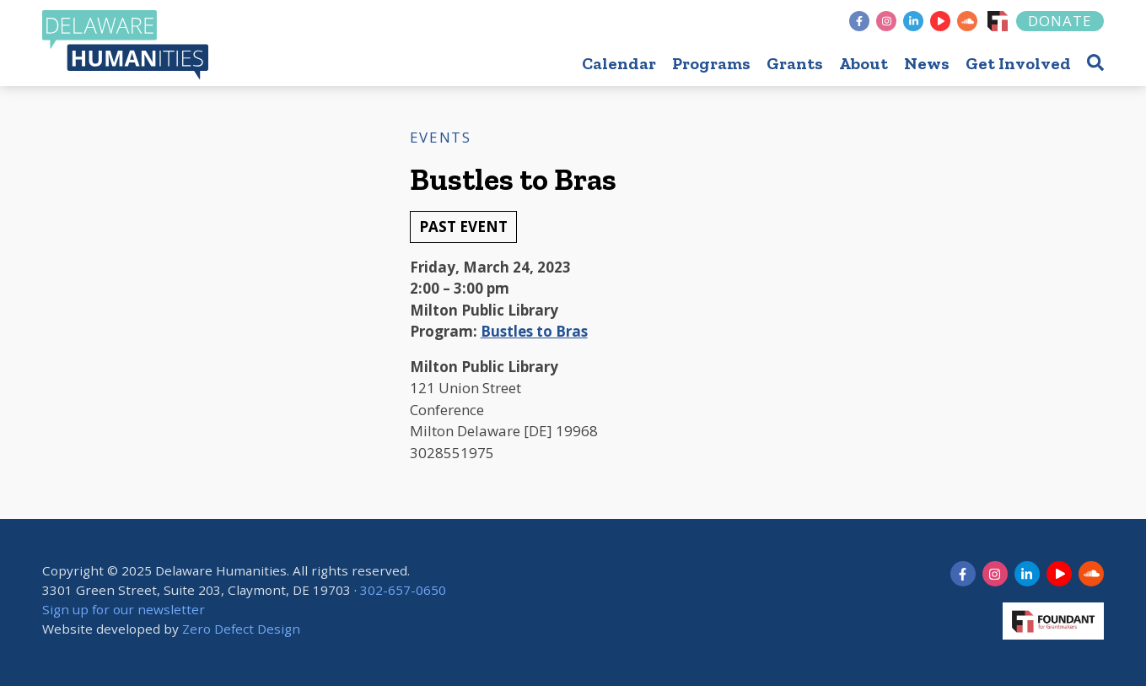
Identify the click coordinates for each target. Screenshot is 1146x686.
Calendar (619, 63)
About (863, 63)
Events (440, 137)
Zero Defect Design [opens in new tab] (241, 628)
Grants (795, 63)
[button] (1095, 62)
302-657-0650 (403, 589)
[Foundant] (997, 21)
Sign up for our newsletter (123, 609)
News (927, 63)
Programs (711, 63)
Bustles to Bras (534, 331)
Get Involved (1018, 63)
